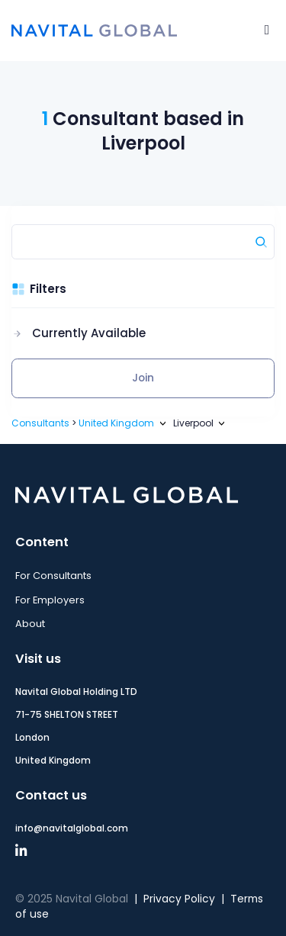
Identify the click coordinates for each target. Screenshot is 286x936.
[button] (78, 333)
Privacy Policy (179, 899)
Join (143, 378)
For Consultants (53, 575)
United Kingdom (116, 423)
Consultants (40, 423)
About (30, 623)
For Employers (50, 600)
